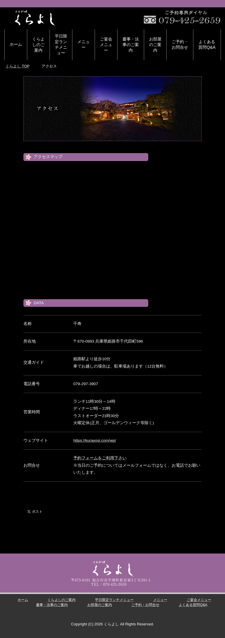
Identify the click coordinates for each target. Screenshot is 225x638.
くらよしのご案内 (38, 45)
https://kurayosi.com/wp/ (94, 440)
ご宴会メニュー (106, 45)
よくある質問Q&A (206, 44)
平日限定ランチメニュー (61, 44)
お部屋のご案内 (155, 45)
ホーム (16, 44)
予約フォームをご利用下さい (100, 458)
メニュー (83, 44)
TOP (17, 66)
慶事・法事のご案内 (130, 45)
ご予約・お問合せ (180, 44)
